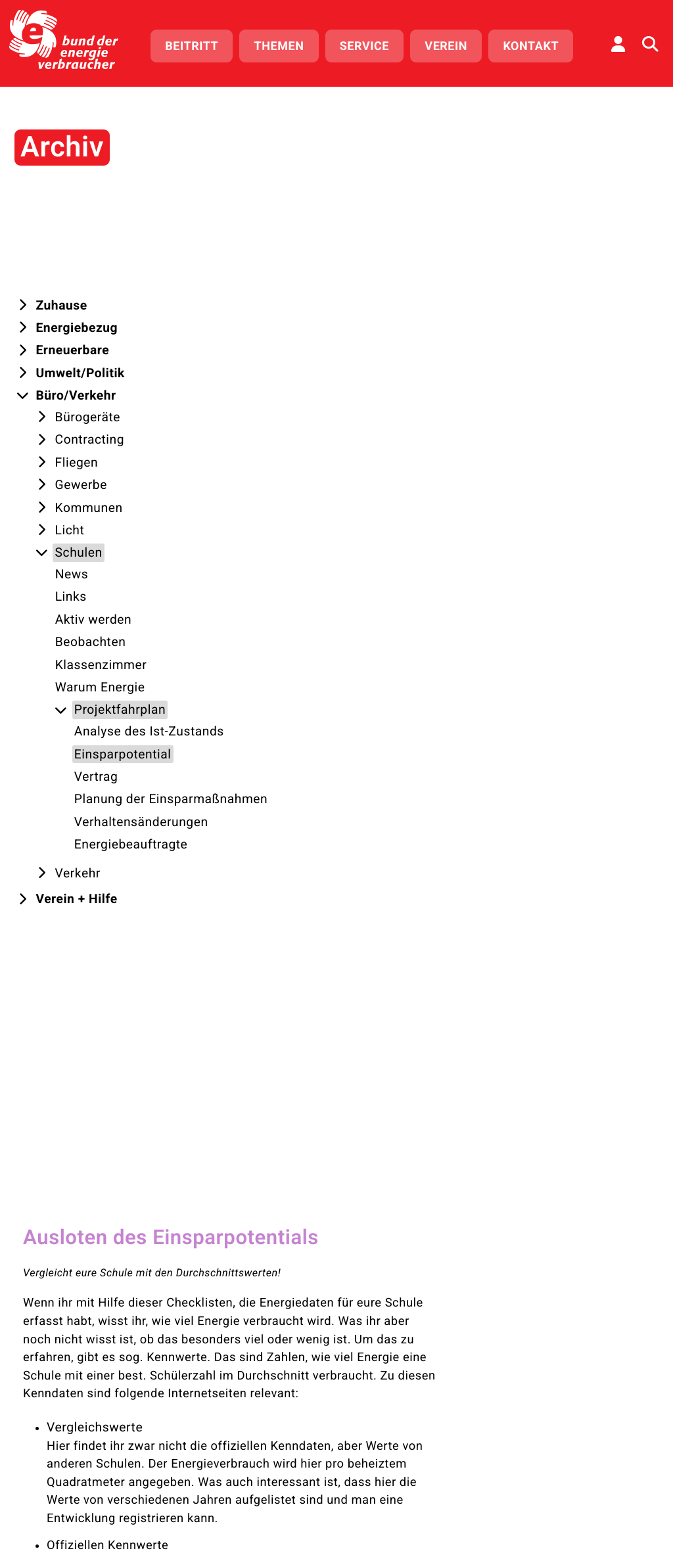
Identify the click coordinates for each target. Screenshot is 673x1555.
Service (369, 44)
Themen (284, 44)
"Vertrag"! (292, 1049)
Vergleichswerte (258, 401)
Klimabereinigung (262, 777)
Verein (451, 44)
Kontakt (536, 44)
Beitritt (196, 44)
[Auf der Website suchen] (650, 42)
